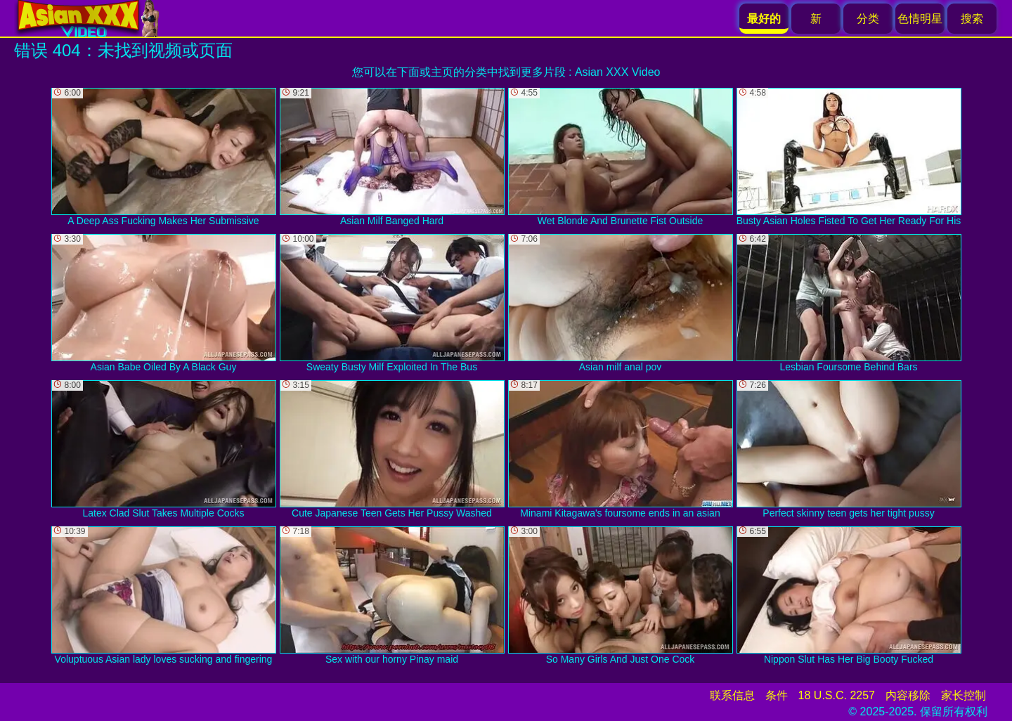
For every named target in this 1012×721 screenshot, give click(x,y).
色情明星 (919, 19)
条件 (776, 695)
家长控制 (963, 695)
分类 (868, 19)
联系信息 (732, 695)
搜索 (972, 19)
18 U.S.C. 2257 (836, 695)
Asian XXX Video (618, 72)
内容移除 (907, 695)
